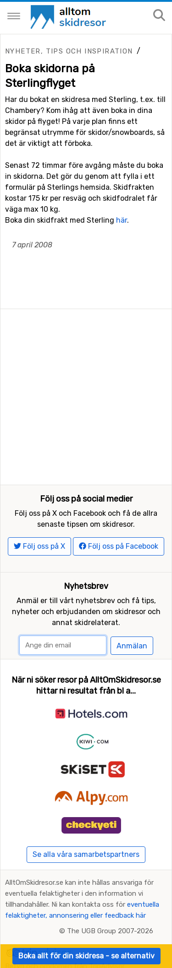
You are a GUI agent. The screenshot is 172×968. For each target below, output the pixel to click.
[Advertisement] (86, 395)
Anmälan (132, 646)
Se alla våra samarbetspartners (86, 854)
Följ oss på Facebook (118, 546)
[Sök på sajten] (159, 15)
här (121, 220)
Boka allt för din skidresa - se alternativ (86, 956)
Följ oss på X (39, 546)
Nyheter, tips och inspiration (69, 51)
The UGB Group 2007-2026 (110, 931)
